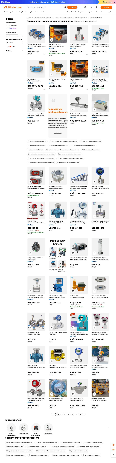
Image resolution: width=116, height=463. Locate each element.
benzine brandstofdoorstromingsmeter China (65, 455)
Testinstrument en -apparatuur (43, 17)
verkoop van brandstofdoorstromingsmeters (41, 158)
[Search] (72, 7)
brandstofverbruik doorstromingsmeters (62, 446)
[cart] (91, 7)
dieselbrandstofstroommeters (37, 141)
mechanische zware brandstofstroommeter (41, 162)
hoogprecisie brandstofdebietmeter (68, 162)
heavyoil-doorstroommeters (91, 150)
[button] (65, 7)
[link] (113, 444)
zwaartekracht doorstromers (93, 442)
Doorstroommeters (81, 17)
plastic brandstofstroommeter (78, 451)
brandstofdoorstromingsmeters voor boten (70, 158)
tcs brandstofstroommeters (36, 145)
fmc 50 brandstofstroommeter (15, 455)
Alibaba (29, 17)
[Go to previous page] (53, 414)
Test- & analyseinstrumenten (63, 17)
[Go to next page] (84, 414)
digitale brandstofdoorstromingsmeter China (19, 451)
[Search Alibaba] (45, 7)
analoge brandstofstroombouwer (39, 455)
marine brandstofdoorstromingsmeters (83, 145)
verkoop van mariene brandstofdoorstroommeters (51, 451)
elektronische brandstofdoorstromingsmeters (63, 141)
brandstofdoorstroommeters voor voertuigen (41, 154)
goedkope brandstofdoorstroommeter (69, 154)
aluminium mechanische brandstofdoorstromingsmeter (62, 150)
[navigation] (14, 216)
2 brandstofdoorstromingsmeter (36, 446)
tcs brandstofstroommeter (14, 446)
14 (80, 414)
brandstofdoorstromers (35, 150)
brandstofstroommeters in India (58, 145)
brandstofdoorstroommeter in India (88, 446)
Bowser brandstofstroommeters (70, 442)
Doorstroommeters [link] (96, 17)
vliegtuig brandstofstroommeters (91, 141)
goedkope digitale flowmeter (91, 455)
